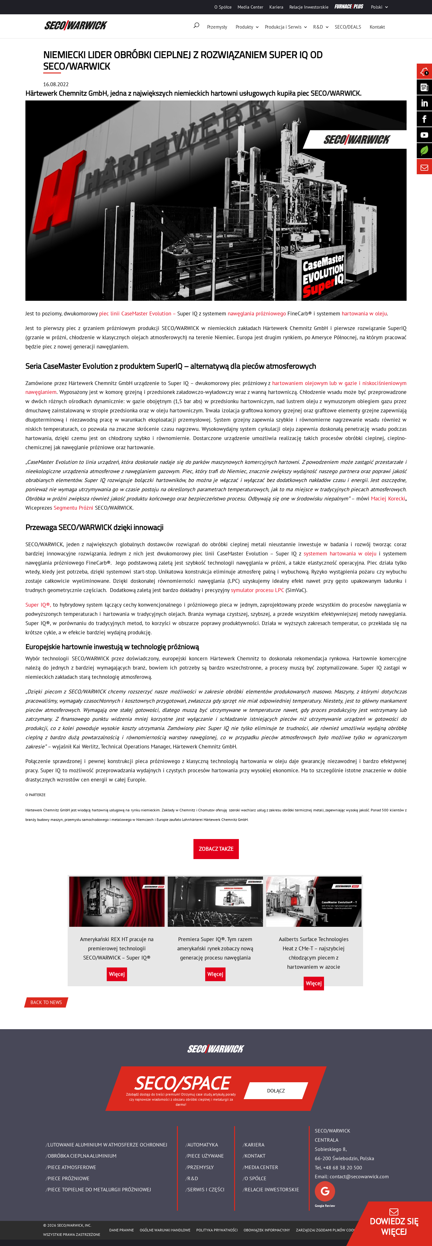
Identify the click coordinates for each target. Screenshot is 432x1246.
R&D (318, 27)
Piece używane (205, 1156)
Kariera (276, 7)
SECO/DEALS (348, 27)
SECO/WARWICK (335, 93)
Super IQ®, (38, 604)
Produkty (244, 27)
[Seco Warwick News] (424, 71)
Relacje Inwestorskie (308, 7)
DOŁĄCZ (276, 1090)
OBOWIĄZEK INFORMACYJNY (267, 1230)
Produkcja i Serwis (283, 27)
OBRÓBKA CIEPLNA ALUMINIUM (82, 1156)
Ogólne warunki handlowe (165, 1230)
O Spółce (223, 7)
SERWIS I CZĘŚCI (206, 1189)
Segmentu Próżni (73, 507)
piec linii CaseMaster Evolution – (137, 313)
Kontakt (377, 27)
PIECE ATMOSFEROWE (72, 1167)
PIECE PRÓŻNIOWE (69, 1178)
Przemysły (217, 27)
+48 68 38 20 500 (342, 1167)
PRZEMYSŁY (200, 1167)
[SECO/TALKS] (424, 134)
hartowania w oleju (363, 313)
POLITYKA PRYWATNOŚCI (217, 1230)
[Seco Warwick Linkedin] (424, 103)
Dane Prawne (121, 1230)
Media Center (250, 7)
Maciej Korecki (388, 498)
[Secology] (424, 150)
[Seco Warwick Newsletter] (424, 87)
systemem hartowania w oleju (340, 553)
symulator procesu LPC (257, 590)
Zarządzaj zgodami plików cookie (327, 1230)
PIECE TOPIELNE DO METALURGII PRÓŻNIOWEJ (99, 1189)
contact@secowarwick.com (359, 1176)
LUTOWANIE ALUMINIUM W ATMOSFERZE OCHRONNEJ (107, 1144)
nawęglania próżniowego (257, 313)
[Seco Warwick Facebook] (424, 119)
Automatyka (202, 1144)
